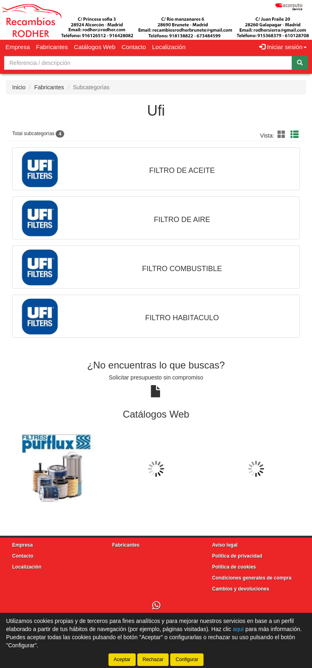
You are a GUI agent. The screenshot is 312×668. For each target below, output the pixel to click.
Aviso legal (225, 545)
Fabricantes (52, 46)
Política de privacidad (237, 556)
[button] (282, 134)
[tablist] (156, 468)
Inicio (19, 87)
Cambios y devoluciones (240, 589)
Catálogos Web (94, 46)
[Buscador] (148, 63)
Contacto (133, 46)
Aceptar (122, 659)
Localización (169, 46)
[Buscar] (300, 63)
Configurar (187, 659)
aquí (238, 629)
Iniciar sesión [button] (283, 46)
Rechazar (153, 659)
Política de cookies (234, 567)
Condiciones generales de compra (251, 578)
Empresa (18, 46)
